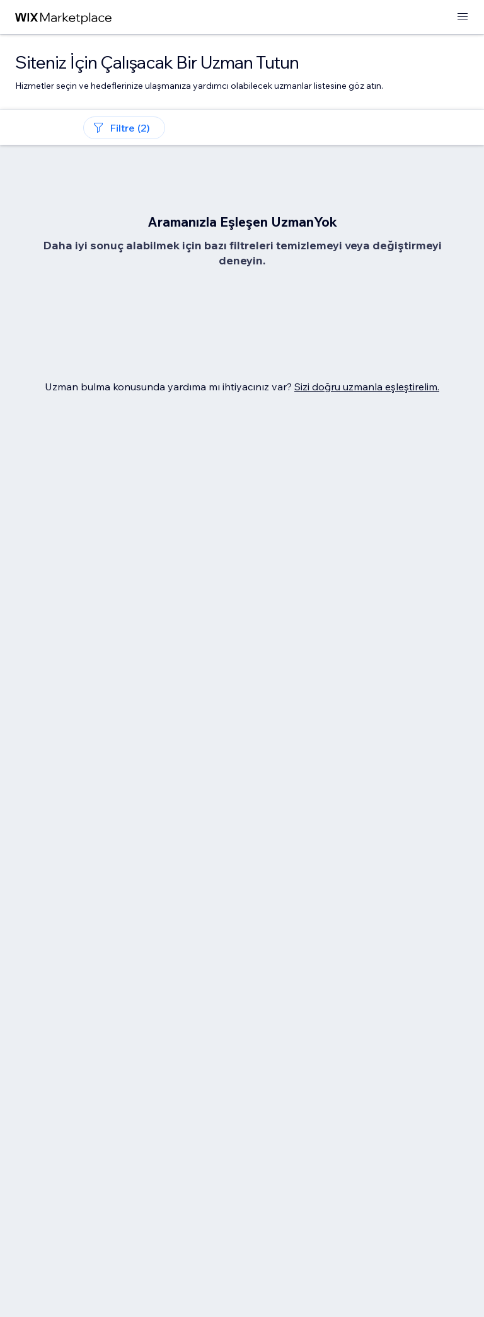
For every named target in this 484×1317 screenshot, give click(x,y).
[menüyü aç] (462, 17)
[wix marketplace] (63, 17)
